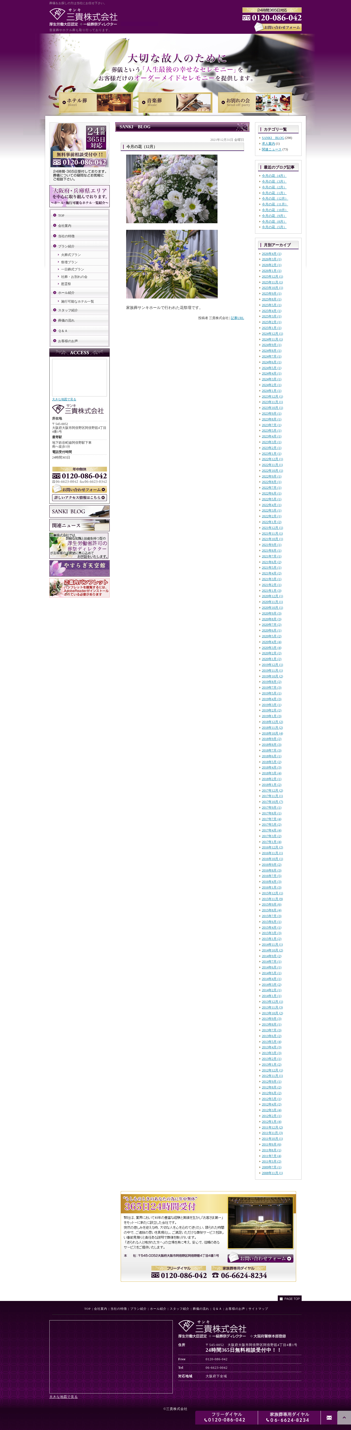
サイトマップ (258, 1308)
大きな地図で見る (64, 399)
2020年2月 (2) (271, 653)
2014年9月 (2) (271, 956)
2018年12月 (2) (272, 722)
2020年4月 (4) (271, 642)
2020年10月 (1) (272, 608)
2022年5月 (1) (271, 499)
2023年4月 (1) (271, 436)
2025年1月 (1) (271, 328)
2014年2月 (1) (271, 990)
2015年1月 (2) (271, 939)
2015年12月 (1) (272, 893)
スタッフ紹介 (68, 310)
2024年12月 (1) (272, 334)
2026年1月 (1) (271, 271)
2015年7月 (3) (271, 916)
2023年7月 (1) (271, 425)
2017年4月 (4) (271, 830)
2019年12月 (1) (272, 665)
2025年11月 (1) (272, 282)
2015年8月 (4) (271, 910)
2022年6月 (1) (271, 493)
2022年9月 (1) (271, 476)
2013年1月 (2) (271, 1064)
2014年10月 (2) (272, 950)
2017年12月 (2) (272, 790)
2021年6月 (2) (271, 562)
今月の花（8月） (274, 222)
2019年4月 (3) (271, 699)
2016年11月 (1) (272, 853)
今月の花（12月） (275, 198)
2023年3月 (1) (271, 442)
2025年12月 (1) (272, 276)
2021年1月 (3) (271, 591)
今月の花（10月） (275, 210)
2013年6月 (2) (271, 1036)
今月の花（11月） (275, 204)
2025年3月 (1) (271, 316)
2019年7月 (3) (271, 687)
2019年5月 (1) (271, 693)
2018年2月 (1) (271, 779)
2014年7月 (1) (271, 961)
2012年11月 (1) (272, 1076)
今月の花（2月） (274, 187)
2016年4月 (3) (271, 882)
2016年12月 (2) (272, 847)
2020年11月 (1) (272, 602)
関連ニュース (272, 149)
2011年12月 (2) (272, 1127)
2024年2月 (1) (271, 385)
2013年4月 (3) (271, 1047)
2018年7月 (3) (271, 750)
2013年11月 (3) (272, 1007)
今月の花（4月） (274, 176)
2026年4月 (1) (271, 254)
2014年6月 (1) (271, 967)
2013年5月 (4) (271, 1042)
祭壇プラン (69, 262)
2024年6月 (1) (271, 362)
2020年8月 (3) (271, 619)
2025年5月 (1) (271, 305)
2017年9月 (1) (271, 807)
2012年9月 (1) (271, 1081)
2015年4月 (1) (271, 927)
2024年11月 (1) (272, 339)
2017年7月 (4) (271, 819)
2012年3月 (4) (271, 1110)
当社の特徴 (66, 236)
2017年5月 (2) (271, 824)
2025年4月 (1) (271, 311)
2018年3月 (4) (271, 773)
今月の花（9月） (274, 216)
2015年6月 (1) (271, 922)
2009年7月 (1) (271, 1167)
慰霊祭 (66, 284)
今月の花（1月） (274, 193)
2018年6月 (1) (271, 756)
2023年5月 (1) (271, 430)
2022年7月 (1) (271, 488)
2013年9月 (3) (271, 1019)
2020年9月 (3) (271, 613)
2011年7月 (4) (271, 1156)
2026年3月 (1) (271, 259)
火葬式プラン (71, 255)
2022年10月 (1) (272, 471)
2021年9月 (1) (271, 545)
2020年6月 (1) (271, 630)
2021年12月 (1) (272, 528)
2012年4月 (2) (271, 1104)
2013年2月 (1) (271, 1059)
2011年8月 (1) (271, 1150)
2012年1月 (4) (271, 1122)
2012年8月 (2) (271, 1087)
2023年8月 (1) (271, 419)
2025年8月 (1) (271, 299)
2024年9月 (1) (271, 345)
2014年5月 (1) (271, 973)
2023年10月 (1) (272, 408)
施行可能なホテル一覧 (77, 301)
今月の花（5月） (274, 227)
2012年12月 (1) (272, 1070)
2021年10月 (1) (272, 539)
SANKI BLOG (273, 138)
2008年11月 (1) (272, 1173)
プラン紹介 (66, 246)
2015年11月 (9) (272, 899)
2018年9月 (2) (271, 739)
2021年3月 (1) (271, 579)
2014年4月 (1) (271, 979)
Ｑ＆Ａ (63, 331)
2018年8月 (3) (271, 745)
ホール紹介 (66, 293)
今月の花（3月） (274, 181)
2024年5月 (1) (271, 368)
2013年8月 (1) (271, 1024)
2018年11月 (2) (272, 728)
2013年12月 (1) (272, 1002)
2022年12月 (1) (272, 459)
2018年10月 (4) (272, 733)
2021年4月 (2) (271, 573)
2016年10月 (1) (272, 859)
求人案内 (268, 144)
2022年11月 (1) (272, 465)
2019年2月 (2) (271, 710)
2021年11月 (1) (272, 533)
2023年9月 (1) (271, 413)
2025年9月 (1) (271, 293)
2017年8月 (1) (271, 813)
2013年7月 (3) (271, 1030)
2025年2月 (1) (271, 322)
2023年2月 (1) (271, 448)
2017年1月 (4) (271, 842)
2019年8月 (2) (271, 682)
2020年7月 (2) (271, 625)
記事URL (237, 318)
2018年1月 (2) (271, 785)
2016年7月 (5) (271, 876)
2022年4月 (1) (271, 505)
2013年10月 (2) (272, 1013)
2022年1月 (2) (271, 522)
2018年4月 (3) (271, 767)
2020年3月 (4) (271, 648)
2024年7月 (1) (271, 356)
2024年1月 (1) (271, 391)
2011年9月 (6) (271, 1144)
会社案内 (64, 226)
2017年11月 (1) (272, 796)
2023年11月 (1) (272, 402)
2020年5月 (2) (271, 636)
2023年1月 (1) (271, 454)
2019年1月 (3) (271, 716)
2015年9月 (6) (271, 904)
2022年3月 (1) (271, 510)
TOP (61, 215)
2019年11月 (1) (272, 670)
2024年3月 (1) (271, 379)
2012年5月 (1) (271, 1099)
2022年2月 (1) (271, 516)
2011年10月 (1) (272, 1139)
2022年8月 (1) (271, 482)
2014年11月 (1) (272, 944)
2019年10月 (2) (272, 676)
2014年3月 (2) (271, 985)
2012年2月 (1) (271, 1116)
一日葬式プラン (72, 269)
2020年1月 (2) (271, 659)
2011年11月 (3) (272, 1133)
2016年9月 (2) (271, 865)
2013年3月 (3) (271, 1053)
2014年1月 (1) (271, 996)
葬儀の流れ (66, 320)
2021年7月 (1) (271, 556)
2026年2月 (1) (271, 265)
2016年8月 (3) (271, 870)
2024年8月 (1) (271, 351)
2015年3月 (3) (271, 933)
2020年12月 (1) (272, 596)
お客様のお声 (68, 341)
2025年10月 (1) (272, 288)
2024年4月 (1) (271, 373)
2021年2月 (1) (271, 585)
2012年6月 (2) (271, 1093)
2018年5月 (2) (271, 762)
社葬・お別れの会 (74, 277)
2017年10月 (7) (272, 802)
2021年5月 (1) (271, 567)
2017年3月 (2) (271, 836)
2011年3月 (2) (271, 1161)
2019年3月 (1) (271, 705)
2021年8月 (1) (271, 550)
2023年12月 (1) (272, 396)
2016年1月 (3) (271, 887)
